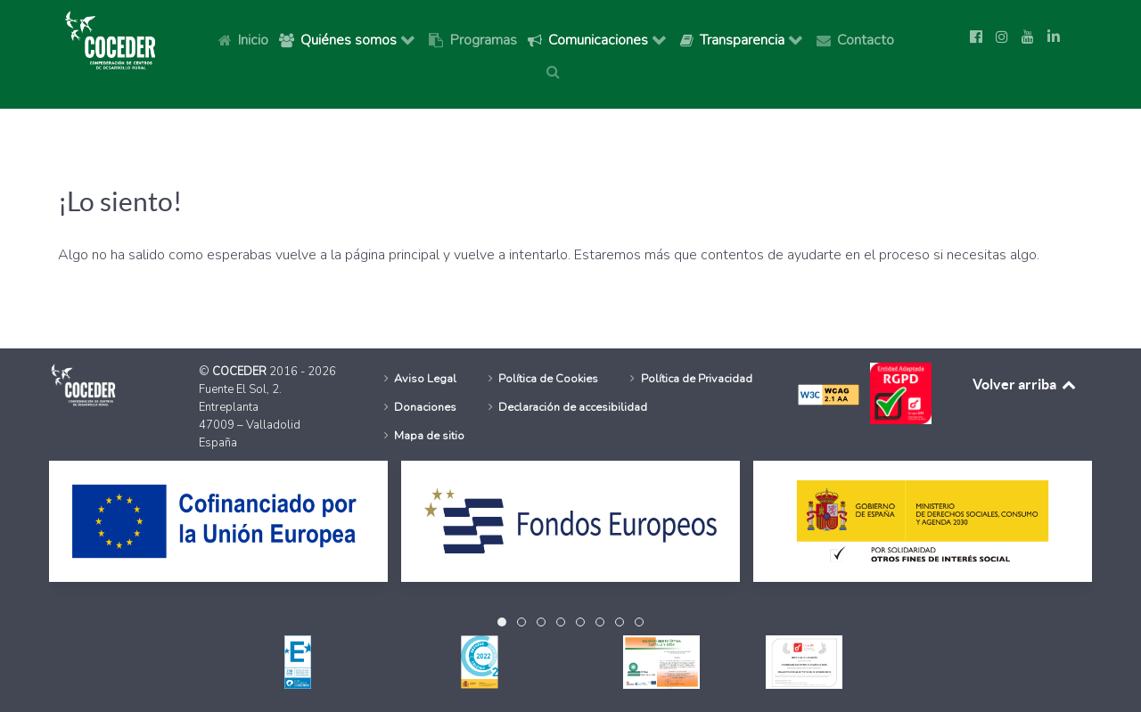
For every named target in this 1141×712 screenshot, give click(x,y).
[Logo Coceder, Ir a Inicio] (110, 39)
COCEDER (240, 372)
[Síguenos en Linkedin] (1053, 37)
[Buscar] (556, 71)
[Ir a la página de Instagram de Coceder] (1002, 37)
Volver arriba (1025, 384)
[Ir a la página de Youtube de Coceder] (1028, 37)
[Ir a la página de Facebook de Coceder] (976, 37)
